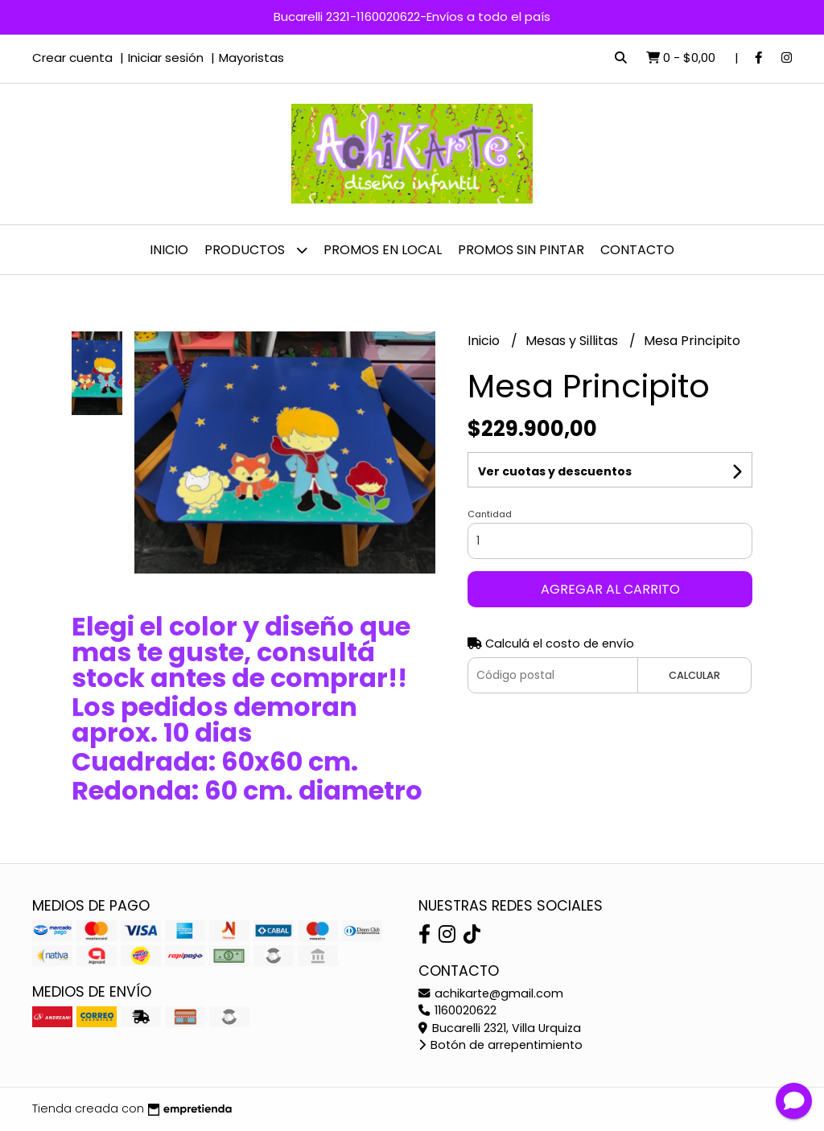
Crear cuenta (72, 57)
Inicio (169, 250)
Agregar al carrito (610, 589)
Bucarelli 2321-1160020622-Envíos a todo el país (412, 16)
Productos (255, 249)
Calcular (694, 675)
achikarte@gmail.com (490, 993)
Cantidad (490, 514)
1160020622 (457, 1010)
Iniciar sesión (166, 57)
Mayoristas (251, 57)
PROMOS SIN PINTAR (521, 250)
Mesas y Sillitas (573, 340)
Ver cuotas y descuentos (555, 471)
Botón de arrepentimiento (500, 1045)
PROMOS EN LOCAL (382, 250)
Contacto (637, 250)
